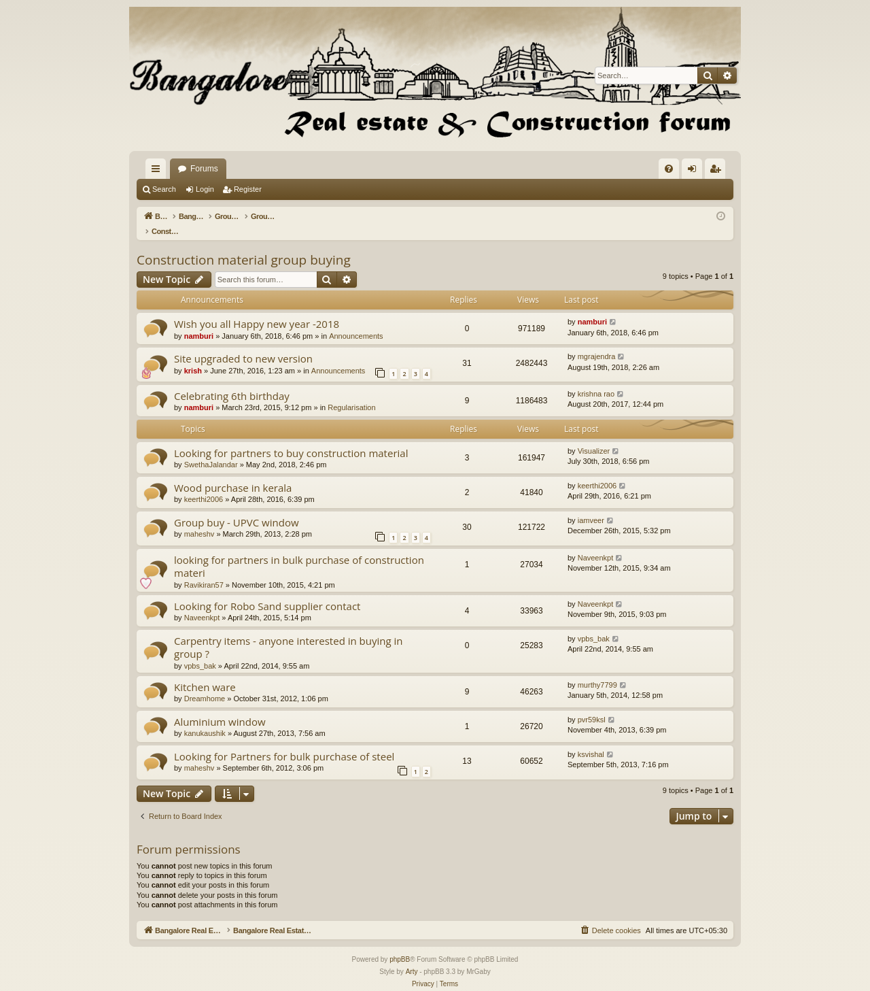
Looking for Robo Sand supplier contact (267, 592)
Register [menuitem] (718, 171)
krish (193, 356)
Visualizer (594, 437)
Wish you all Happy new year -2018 (256, 309)
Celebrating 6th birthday (232, 381)
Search (164, 189)
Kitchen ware (205, 672)
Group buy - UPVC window (236, 508)
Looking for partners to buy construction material (291, 439)
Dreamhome (205, 684)
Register (248, 189)
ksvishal (591, 740)
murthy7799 (597, 671)
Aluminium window (220, 707)
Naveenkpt (596, 543)
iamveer (591, 506)
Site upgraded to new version (243, 344)
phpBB (399, 945)
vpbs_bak (200, 652)
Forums (373, 168)
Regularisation (351, 393)
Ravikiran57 (204, 571)
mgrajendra (597, 342)
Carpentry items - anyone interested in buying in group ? (288, 633)
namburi (198, 322)
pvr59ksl (592, 705)
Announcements (356, 322)
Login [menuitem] (695, 171)
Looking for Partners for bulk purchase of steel (284, 742)
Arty (412, 957)
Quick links (158, 171)
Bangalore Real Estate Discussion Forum (252, 168)
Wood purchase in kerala (233, 473)
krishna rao (596, 379)
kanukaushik (205, 719)
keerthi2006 (204, 485)
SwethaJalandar (211, 450)
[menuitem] (669, 168)
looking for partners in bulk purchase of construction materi (299, 552)
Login (205, 189)
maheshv (199, 520)
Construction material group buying (244, 245)
